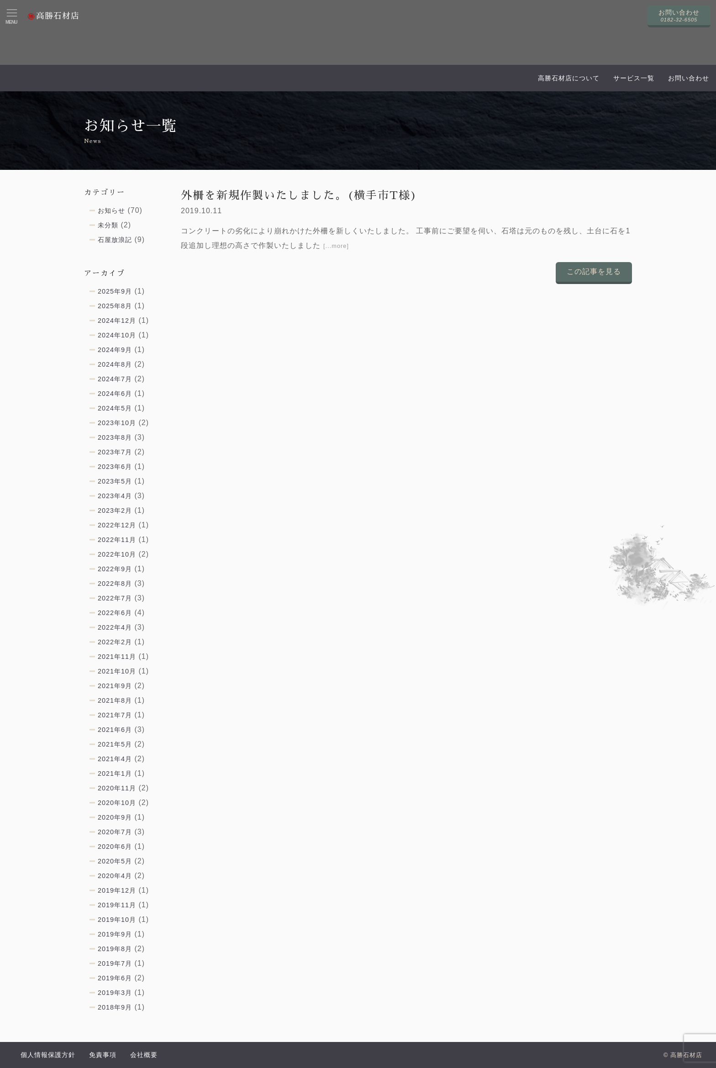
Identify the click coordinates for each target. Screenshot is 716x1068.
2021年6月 (115, 729)
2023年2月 (115, 510)
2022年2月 (115, 642)
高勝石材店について (569, 78)
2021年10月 (117, 671)
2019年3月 (115, 992)
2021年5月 (115, 744)
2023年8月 (115, 437)
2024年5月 (115, 408)
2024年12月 (117, 320)
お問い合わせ (688, 78)
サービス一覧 (633, 78)
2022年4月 (115, 627)
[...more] (336, 245)
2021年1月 (115, 773)
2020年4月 (115, 875)
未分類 (108, 225)
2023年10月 (117, 422)
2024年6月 (115, 393)
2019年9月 (115, 934)
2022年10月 (117, 554)
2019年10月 (117, 919)
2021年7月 (115, 715)
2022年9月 (115, 569)
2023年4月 (115, 496)
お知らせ (111, 210)
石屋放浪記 (115, 239)
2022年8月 (115, 583)
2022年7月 (115, 598)
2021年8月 (115, 700)
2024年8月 (115, 364)
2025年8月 (115, 306)
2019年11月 (117, 905)
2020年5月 (115, 861)
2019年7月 (115, 963)
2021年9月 (115, 685)
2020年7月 (115, 832)
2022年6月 (115, 612)
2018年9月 (115, 1007)
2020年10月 (117, 802)
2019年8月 (115, 948)
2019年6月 (115, 978)
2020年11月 (117, 788)
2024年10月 (117, 335)
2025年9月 (115, 291)
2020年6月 (115, 846)
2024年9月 (115, 349)
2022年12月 (117, 525)
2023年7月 (115, 452)
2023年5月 (115, 481)
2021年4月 (115, 759)
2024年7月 (115, 379)
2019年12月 (117, 890)
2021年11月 (117, 656)
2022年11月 (117, 539)
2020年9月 (115, 817)
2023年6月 (115, 466)
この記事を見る (594, 271)
